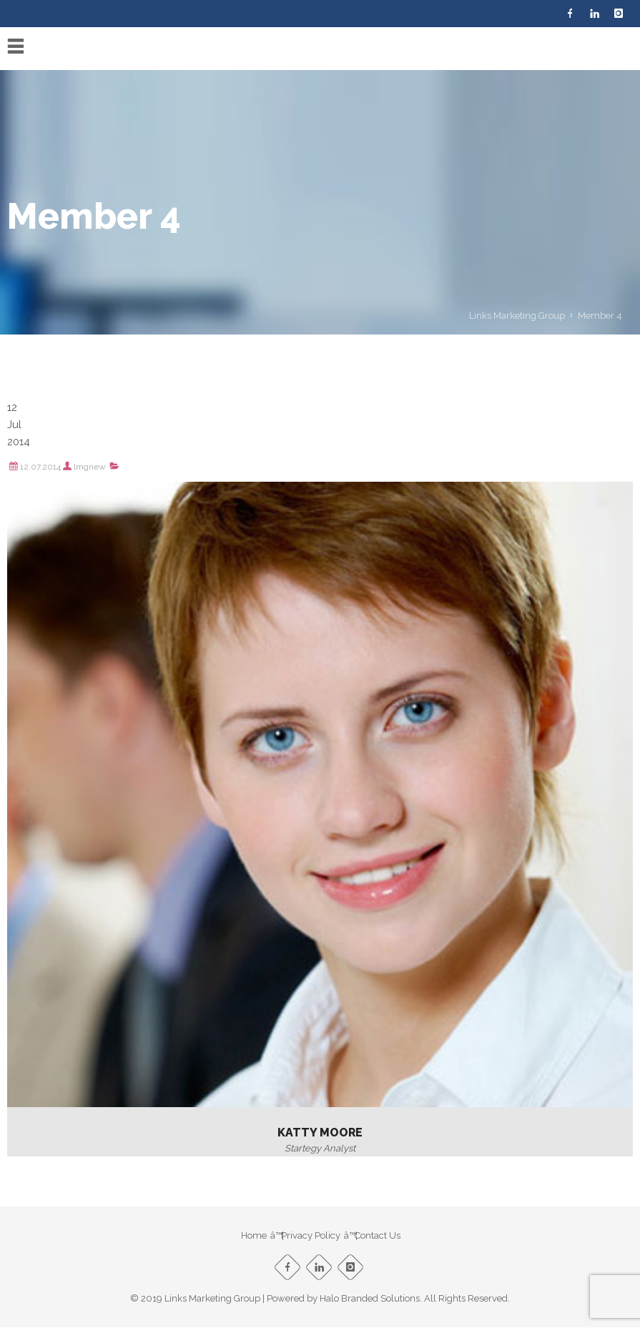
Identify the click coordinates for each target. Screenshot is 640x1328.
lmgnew (90, 467)
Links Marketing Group (517, 315)
